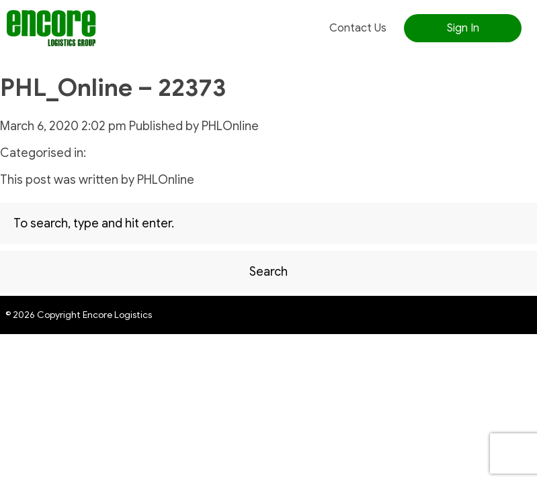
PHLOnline (230, 126)
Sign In (463, 28)
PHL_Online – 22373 (113, 87)
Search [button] (268, 271)
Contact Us (357, 28)
